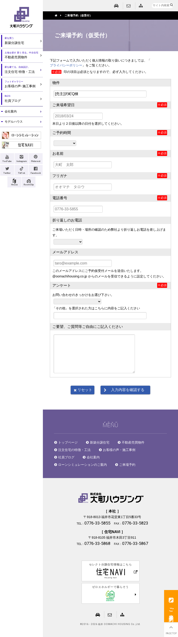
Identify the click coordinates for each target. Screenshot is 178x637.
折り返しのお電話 (67, 220)
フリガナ (59, 176)
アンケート (61, 285)
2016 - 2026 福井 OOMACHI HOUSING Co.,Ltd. (111, 624)
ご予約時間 (61, 133)
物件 (56, 83)
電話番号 (59, 198)
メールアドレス (65, 252)
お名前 (58, 153)
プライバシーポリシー (66, 65)
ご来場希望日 (63, 105)
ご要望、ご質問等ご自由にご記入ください (87, 327)
